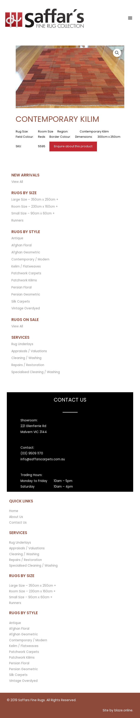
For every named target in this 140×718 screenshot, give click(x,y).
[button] (117, 53)
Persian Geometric (25, 294)
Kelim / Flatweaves (26, 266)
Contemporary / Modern (30, 259)
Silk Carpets (20, 301)
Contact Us (18, 522)
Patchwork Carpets (26, 273)
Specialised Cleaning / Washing (35, 372)
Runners (17, 220)
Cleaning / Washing (26, 358)
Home (13, 511)
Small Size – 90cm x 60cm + (33, 213)
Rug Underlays (22, 344)
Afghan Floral (21, 245)
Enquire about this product (73, 146)
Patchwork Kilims (24, 280)
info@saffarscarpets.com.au (42, 459)
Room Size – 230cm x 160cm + (34, 206)
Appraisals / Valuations (29, 351)
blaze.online (123, 710)
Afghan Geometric (25, 252)
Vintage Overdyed (25, 308)
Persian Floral (21, 287)
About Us (16, 517)
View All (17, 182)
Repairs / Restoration (27, 365)
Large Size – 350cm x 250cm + (34, 199)
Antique (17, 238)
